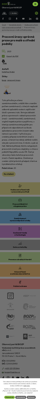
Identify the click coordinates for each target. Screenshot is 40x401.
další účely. (27, 386)
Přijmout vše (10, 397)
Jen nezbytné (20, 397)
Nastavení (31, 397)
